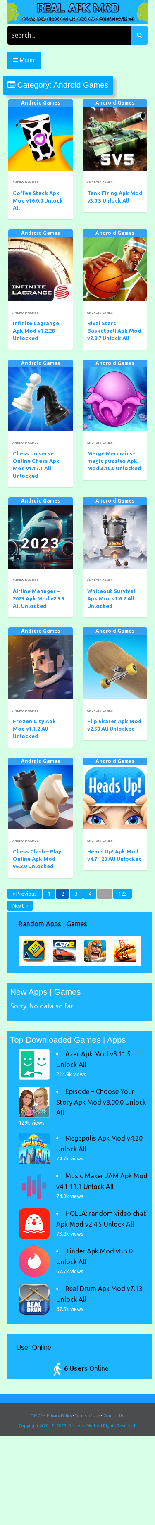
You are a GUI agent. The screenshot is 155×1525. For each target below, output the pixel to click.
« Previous (24, 893)
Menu (23, 60)
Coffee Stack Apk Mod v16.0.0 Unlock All (38, 200)
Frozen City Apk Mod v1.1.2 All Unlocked (34, 728)
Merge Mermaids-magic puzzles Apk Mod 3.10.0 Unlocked (114, 460)
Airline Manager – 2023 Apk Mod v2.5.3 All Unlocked (38, 598)
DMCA (37, 1415)
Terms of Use (87, 1415)
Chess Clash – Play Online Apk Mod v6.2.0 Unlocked (37, 858)
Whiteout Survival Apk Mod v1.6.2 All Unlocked (111, 598)
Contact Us (113, 1415)
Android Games (40, 102)
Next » (20, 905)
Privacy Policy (59, 1415)
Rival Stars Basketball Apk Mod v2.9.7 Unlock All (114, 330)
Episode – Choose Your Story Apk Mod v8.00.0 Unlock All (101, 1102)
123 (122, 893)
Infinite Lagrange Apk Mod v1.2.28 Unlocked (36, 330)
